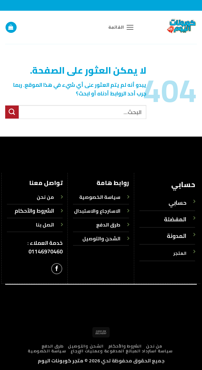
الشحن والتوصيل (85, 346)
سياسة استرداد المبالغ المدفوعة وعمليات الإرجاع (122, 351)
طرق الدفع (52, 346)
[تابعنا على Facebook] (56, 268)
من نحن (154, 346)
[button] (121, 27)
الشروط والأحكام (34, 211)
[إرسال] (12, 112)
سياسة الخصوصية (47, 351)
